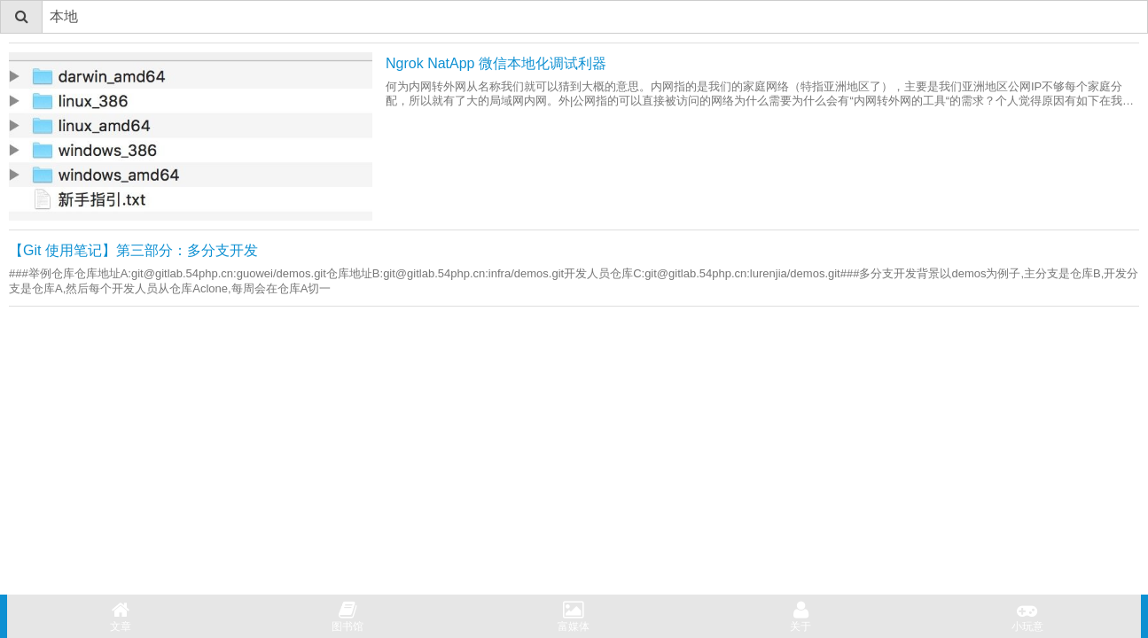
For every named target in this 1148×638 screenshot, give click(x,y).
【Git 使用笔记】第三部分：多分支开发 (133, 250)
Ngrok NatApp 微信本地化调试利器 (496, 63)
